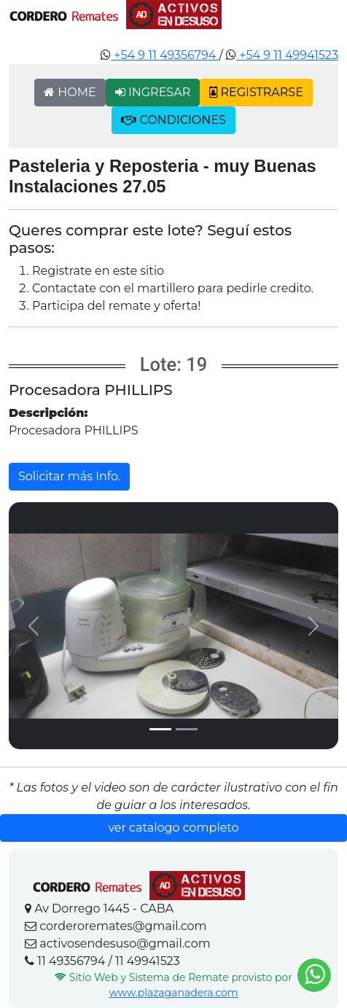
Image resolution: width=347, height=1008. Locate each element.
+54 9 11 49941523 (287, 55)
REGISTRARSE (256, 92)
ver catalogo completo (173, 828)
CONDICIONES (173, 120)
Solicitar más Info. (69, 476)
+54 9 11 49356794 (165, 55)
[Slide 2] (187, 729)
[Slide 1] (160, 729)
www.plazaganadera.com (173, 992)
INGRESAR (153, 92)
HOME (70, 92)
